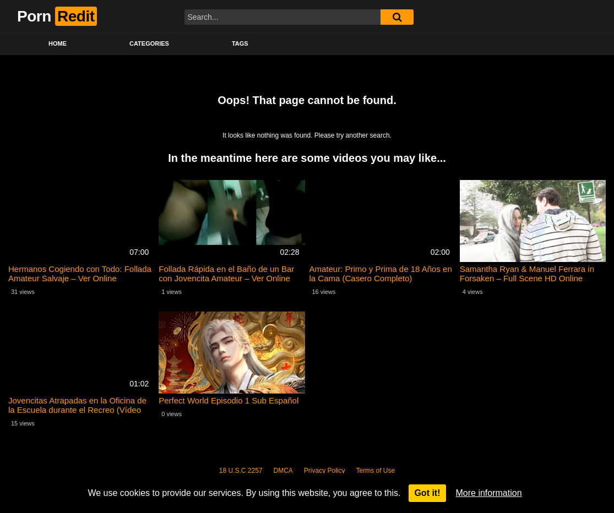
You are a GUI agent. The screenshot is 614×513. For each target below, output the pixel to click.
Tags (240, 43)
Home (57, 43)
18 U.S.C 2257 (241, 470)
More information (489, 493)
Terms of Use (375, 470)
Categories (149, 43)
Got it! (427, 493)
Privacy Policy (324, 470)
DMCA (283, 470)
